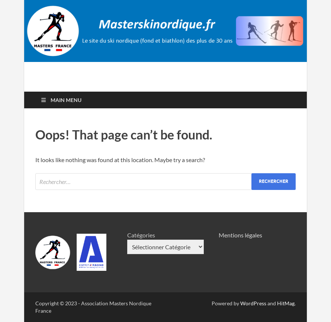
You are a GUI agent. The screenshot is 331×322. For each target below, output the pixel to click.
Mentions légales (240, 235)
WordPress (253, 303)
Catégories (141, 235)
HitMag (286, 303)
